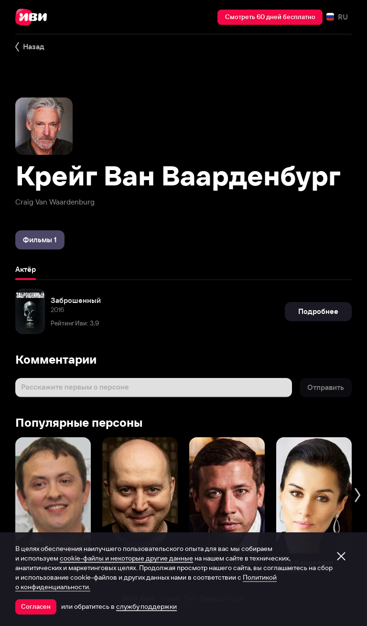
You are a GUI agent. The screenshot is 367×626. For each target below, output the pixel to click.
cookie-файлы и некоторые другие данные (126, 558)
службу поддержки (146, 606)
